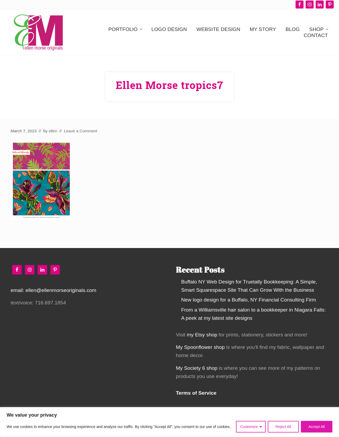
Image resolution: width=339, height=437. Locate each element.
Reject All (283, 427)
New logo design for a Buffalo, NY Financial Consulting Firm (248, 300)
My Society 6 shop (196, 368)
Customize (249, 427)
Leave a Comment (80, 131)
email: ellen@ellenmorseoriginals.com (53, 290)
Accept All (317, 427)
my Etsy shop (202, 334)
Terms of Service (196, 393)
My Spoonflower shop (200, 347)
